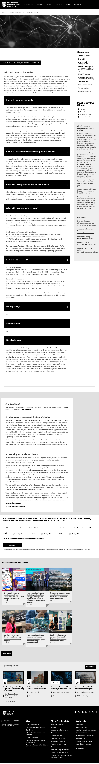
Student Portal (80, 739)
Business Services (57, 725)
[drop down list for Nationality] (73, 529)
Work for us (55, 734)
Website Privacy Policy (58, 745)
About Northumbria (60, 722)
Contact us (79, 725)
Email (5, 534)
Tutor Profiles (85, 112)
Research (54, 728)
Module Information (84, 91)
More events (90, 667)
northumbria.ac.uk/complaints (87, 252)
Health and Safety (81, 734)
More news (7, 654)
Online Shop (80, 749)
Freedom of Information (59, 739)
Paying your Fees (81, 728)
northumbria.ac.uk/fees (85, 239)
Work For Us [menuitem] (78, 4)
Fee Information (83, 88)
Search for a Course (32, 725)
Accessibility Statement (59, 742)
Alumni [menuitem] (68, 4)
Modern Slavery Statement (60, 750)
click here (87, 550)
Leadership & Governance (59, 731)
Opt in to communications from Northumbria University (23, 539)
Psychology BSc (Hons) (33, 12)
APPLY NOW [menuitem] (5, 63)
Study (28, 722)
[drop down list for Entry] (86, 529)
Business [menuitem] (40, 4)
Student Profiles (85, 117)
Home (4, 12)
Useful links (81, 722)
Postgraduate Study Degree (35, 728)
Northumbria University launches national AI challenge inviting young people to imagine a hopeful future (36, 639)
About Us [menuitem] (59, 4)
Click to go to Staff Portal (84, 742)
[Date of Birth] (34, 529)
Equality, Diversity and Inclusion (86, 731)
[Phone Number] (60, 529)
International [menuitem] (28, 4)
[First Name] (9, 529)
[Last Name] (22, 529)
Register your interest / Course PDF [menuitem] (26, 63)
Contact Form (26, 410)
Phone (33, 534)
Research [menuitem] (49, 4)
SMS (60, 534)
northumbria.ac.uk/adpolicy (86, 244)
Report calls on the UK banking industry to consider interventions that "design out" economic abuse (14, 597)
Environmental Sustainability (85, 736)
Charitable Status (56, 736)
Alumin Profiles (85, 114)
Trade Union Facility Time (59, 753)
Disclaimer (54, 748)
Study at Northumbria (15, 12)
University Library (32, 738)
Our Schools (30, 731)
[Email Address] (47, 529)
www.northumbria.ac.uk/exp (87, 225)
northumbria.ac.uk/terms (85, 233)
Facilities (83, 109)
